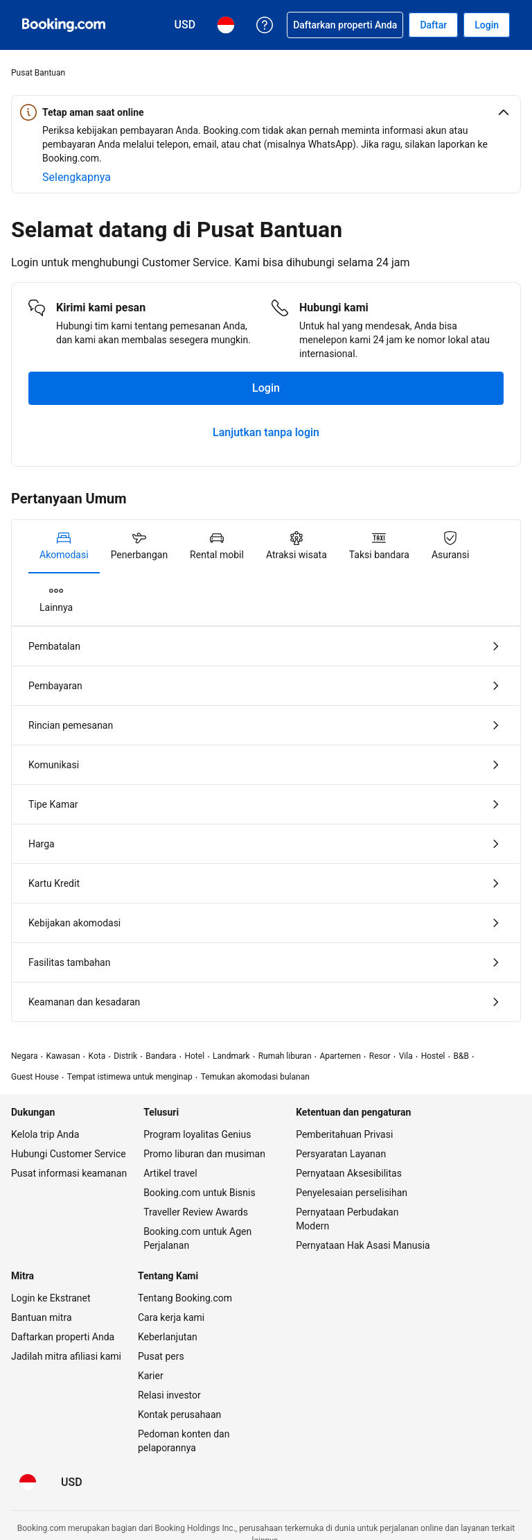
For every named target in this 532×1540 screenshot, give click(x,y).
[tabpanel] (266, 771)
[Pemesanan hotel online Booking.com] (63, 25)
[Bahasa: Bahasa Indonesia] (27, 1479)
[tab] (64, 546)
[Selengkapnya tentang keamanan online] (76, 177)
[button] (266, 112)
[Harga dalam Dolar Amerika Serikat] (72, 1479)
